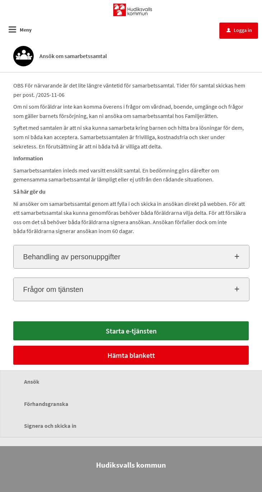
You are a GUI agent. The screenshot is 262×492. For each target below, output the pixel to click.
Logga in (239, 30)
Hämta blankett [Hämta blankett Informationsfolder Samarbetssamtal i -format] (131, 355)
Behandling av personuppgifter (71, 257)
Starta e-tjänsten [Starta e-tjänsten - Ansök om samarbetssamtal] (131, 330)
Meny (26, 30)
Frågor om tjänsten (53, 289)
